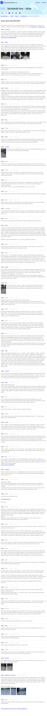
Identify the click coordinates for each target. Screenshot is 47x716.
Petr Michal (7, 29)
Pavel (6, 350)
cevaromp (7, 146)
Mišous (6, 42)
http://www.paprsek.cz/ (6, 499)
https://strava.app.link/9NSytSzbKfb (8, 37)
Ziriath (6, 382)
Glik (6, 282)
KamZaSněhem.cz (8, 2)
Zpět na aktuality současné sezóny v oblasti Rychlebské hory (14, 708)
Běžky (12, 16)
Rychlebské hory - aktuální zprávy (37, 26)
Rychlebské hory (23, 16)
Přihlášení (37, 2)
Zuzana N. (7, 371)
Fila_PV (6, 88)
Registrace (43, 2)
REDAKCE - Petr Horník (10, 675)
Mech (6, 119)
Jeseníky (17, 16)
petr (6, 456)
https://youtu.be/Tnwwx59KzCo (7, 464)
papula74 (7, 658)
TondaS (6, 267)
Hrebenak (7, 469)
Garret (6, 225)
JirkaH (6, 136)
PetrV (6, 625)
